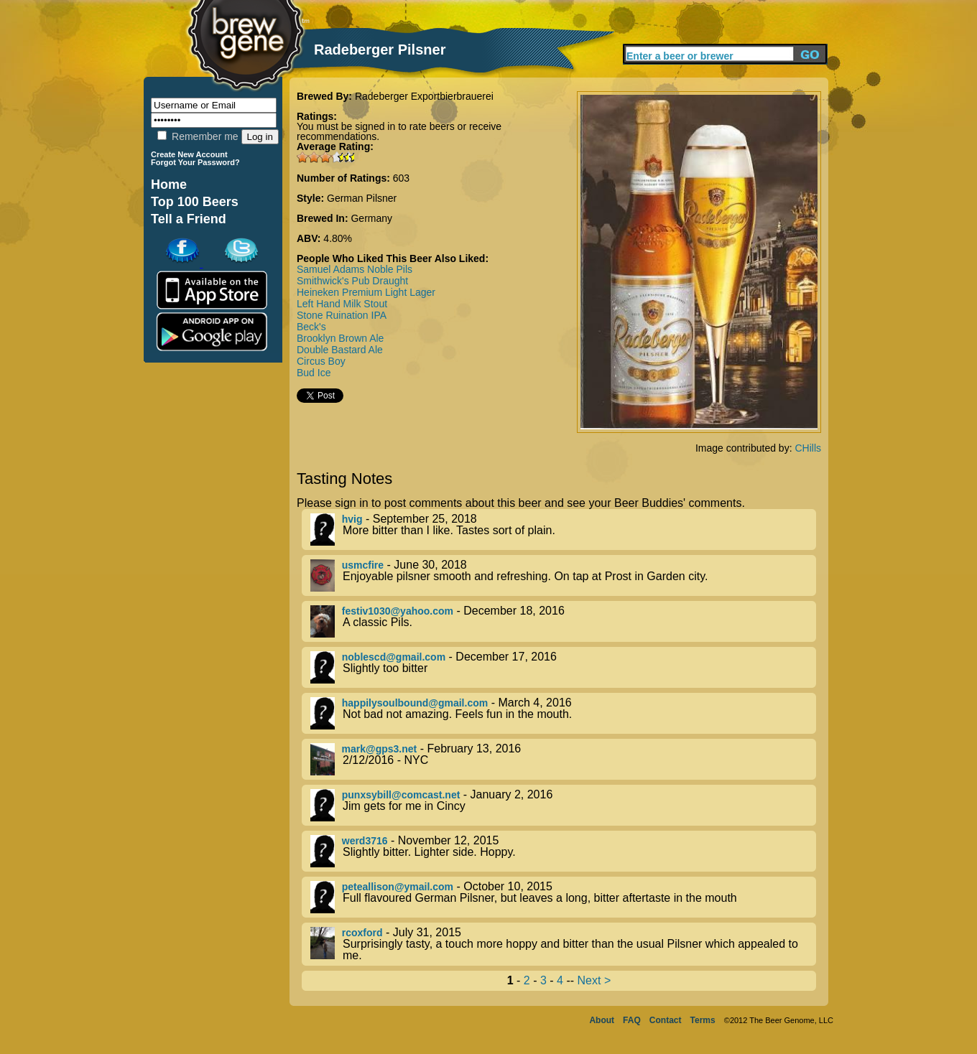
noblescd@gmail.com (393, 657)
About (601, 1020)
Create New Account (189, 154)
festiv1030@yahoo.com (397, 611)
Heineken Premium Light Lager (366, 292)
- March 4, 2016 (563, 713)
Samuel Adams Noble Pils (354, 269)
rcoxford (362, 932)
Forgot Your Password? (195, 162)
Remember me (197, 136)
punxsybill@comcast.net (401, 795)
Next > (594, 980)
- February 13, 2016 (563, 759)
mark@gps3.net (379, 749)
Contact (665, 1020)
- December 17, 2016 (563, 667)
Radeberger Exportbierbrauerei (424, 96)
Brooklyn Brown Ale (340, 338)
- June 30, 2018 (563, 575)
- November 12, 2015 (563, 851)
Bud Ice (313, 372)
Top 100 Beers (195, 202)
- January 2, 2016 (563, 805)
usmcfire (363, 565)
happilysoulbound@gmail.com (415, 703)
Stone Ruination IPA (341, 315)
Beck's (311, 326)
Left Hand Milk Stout (342, 303)
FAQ (632, 1020)
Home (169, 184)
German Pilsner (362, 198)
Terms (703, 1020)
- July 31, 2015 (563, 944)
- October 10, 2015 (563, 897)
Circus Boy (321, 361)
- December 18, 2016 (563, 621)
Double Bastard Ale (340, 349)
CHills (808, 448)
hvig (352, 519)
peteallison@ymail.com (397, 886)
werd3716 (365, 841)
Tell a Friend (188, 219)
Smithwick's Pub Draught (352, 280)
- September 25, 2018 (563, 529)
